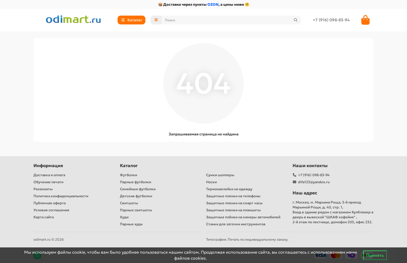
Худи (124, 217)
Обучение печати (48, 182)
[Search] (231, 20)
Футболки (128, 175)
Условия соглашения (51, 210)
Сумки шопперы (220, 175)
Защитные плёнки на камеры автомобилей (243, 217)
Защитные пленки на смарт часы (234, 203)
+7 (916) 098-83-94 (331, 19)
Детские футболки (136, 196)
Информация (48, 165)
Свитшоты (129, 203)
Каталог (129, 165)
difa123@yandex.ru (314, 182)
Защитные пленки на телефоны (233, 196)
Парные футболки (135, 182)
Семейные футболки (137, 189)
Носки (211, 182)
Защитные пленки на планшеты (233, 210)
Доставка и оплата (49, 175)
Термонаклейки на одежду (229, 189)
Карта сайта (43, 217)
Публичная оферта (49, 203)
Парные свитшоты (136, 210)
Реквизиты (43, 189)
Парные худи (131, 224)
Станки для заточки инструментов (236, 224)
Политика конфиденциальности (60, 196)
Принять (375, 255)
